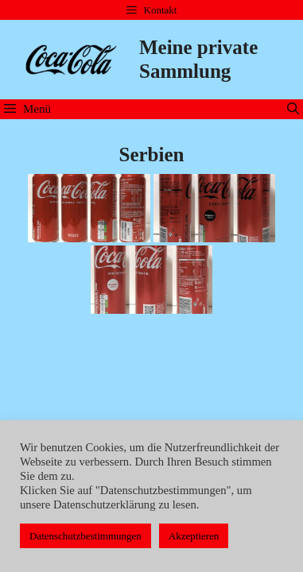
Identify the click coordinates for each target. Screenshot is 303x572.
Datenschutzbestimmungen (85, 536)
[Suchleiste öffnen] (293, 109)
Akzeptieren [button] (194, 536)
